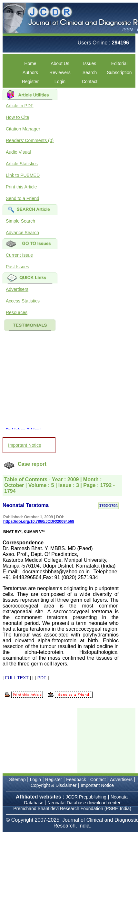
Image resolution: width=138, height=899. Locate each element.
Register (30, 81)
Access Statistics (23, 300)
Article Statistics (22, 163)
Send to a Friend (22, 198)
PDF (41, 677)
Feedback (76, 779)
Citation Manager (23, 128)
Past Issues (17, 266)
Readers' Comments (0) (30, 140)
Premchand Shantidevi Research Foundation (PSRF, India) (72, 808)
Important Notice (24, 445)
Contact (89, 81)
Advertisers (17, 289)
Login (59, 81)
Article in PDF (20, 105)
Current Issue (19, 255)
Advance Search (22, 232)
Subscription (119, 72)
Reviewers (59, 72)
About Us (60, 63)
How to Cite (17, 117)
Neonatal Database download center (84, 802)
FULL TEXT (17, 677)
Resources (16, 312)
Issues (89, 63)
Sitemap (17, 779)
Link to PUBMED (23, 175)
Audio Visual (18, 152)
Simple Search (20, 221)
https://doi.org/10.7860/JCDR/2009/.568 (38, 521)
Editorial (119, 63)
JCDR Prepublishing (86, 796)
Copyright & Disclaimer (53, 785)
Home (30, 63)
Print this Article (21, 186)
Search (90, 72)
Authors (30, 72)
